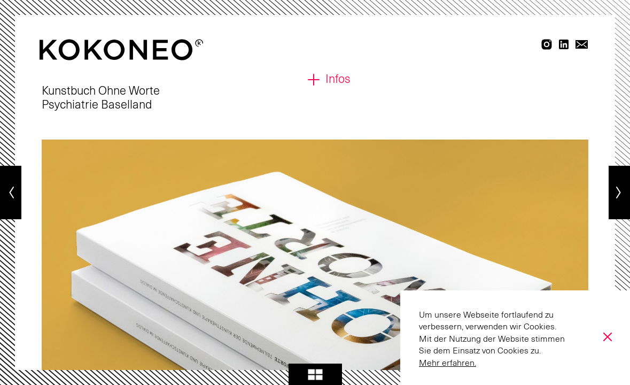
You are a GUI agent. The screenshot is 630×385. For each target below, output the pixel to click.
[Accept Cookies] (606, 336)
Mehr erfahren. (447, 363)
